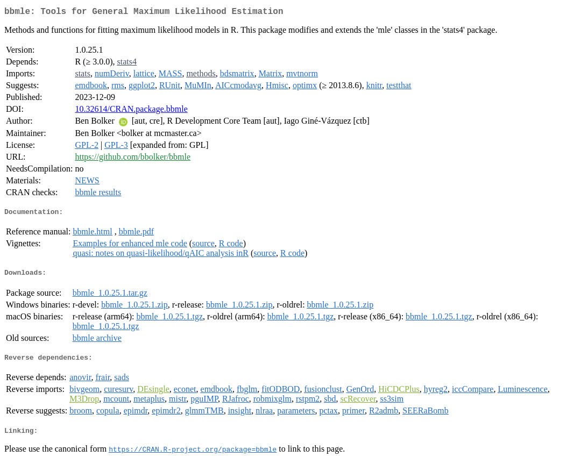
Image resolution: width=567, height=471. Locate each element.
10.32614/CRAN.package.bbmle (131, 111)
